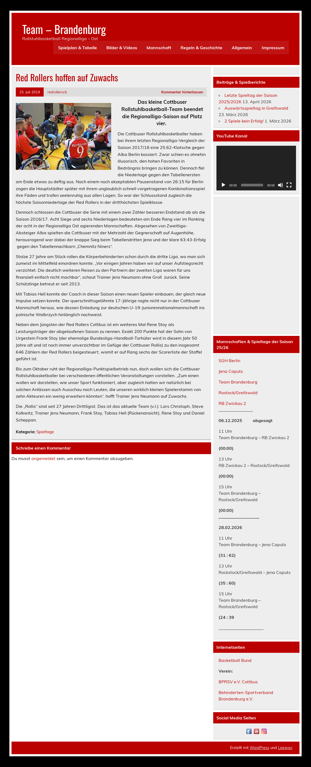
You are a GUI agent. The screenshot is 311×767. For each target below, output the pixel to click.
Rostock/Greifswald (238, 392)
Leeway (285, 747)
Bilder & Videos (121, 47)
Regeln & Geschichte (201, 47)
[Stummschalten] (280, 185)
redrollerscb (57, 92)
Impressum (273, 47)
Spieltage (45, 431)
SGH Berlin (229, 360)
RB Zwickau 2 (232, 403)
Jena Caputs (231, 371)
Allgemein (242, 47)
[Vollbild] (289, 185)
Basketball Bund (235, 660)
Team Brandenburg (238, 382)
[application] (256, 168)
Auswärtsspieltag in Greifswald (256, 108)
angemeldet (43, 458)
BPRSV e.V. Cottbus (238, 681)
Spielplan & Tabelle (77, 47)
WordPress (259, 747)
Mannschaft (159, 47)
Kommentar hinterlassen (182, 92)
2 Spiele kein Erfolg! (244, 121)
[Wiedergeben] (223, 185)
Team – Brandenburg (64, 29)
